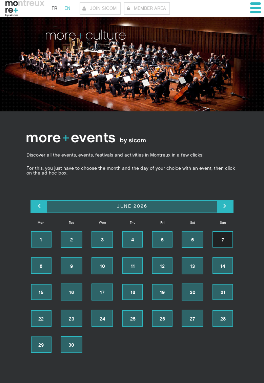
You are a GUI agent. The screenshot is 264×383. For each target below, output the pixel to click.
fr (54, 8)
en (67, 8)
